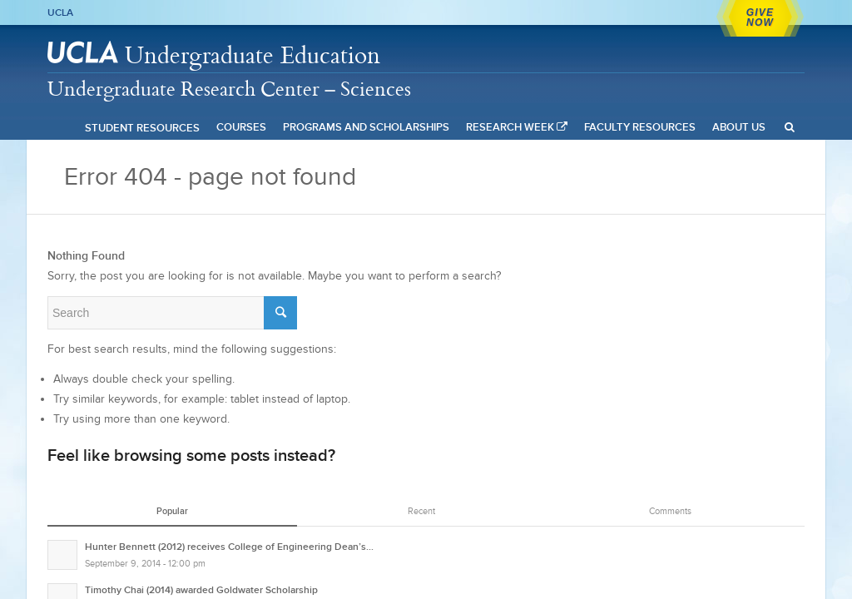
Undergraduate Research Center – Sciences (229, 88)
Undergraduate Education (252, 54)
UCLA (60, 12)
